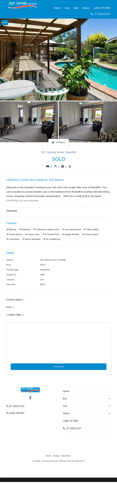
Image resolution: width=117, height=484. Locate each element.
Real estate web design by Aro (74, 461)
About (85, 8)
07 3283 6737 (100, 14)
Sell (76, 8)
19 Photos (58, 142)
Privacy (56, 456)
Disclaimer (65, 456)
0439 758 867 (15, 413)
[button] (10, 307)
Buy (67, 8)
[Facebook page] (30, 398)
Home (56, 8)
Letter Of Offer (102, 8)
